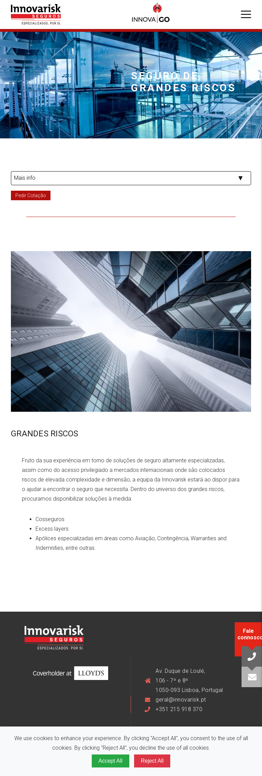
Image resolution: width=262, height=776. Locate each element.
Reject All (152, 761)
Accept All (110, 761)
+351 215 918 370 (179, 709)
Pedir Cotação (30, 195)
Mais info (24, 178)
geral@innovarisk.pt (181, 699)
